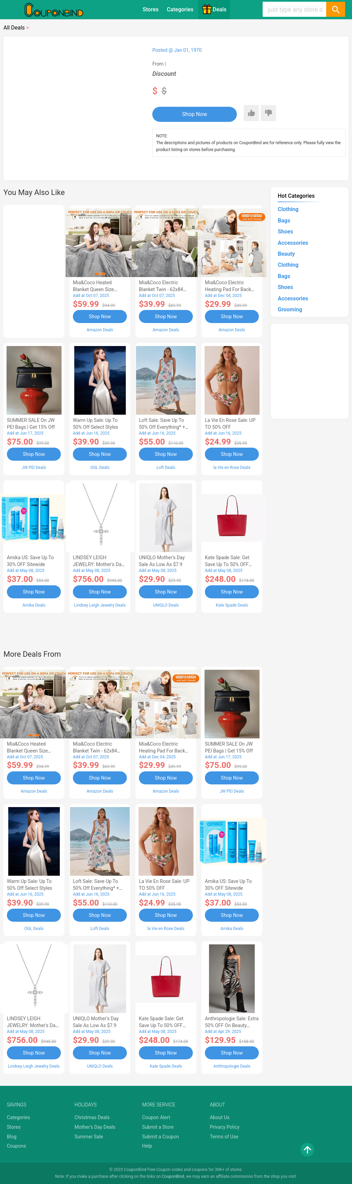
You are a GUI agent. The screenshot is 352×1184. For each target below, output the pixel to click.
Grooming (290, 309)
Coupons (16, 1146)
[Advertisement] (34, 270)
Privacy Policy (224, 1127)
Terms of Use (224, 1136)
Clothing (288, 209)
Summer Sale (89, 1136)
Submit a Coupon (160, 1136)
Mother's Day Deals (95, 1127)
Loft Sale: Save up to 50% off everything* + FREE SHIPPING (162, 427)
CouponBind (173, 1176)
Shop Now (194, 114)
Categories (180, 9)
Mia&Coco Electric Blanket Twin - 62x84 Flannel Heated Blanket (163, 289)
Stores (150, 9)
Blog (11, 1136)
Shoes (285, 231)
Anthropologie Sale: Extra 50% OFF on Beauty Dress (231, 1025)
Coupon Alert (156, 1117)
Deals (214, 9)
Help (147, 1146)
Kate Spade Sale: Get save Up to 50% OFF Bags (227, 564)
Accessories (293, 243)
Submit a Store (158, 1127)
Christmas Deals (92, 1117)
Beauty (286, 254)
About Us (219, 1117)
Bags (284, 220)
